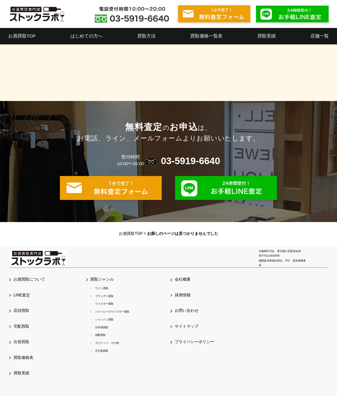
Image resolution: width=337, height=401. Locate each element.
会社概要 (183, 279)
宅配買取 (21, 326)
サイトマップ (186, 326)
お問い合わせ (186, 310)
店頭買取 (21, 310)
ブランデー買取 (104, 296)
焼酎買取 (100, 335)
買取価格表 (23, 357)
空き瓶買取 (101, 350)
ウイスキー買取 (104, 303)
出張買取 (21, 341)
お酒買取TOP (22, 36)
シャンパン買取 (104, 319)
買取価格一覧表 (206, 36)
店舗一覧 (319, 36)
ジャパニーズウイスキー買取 (112, 311)
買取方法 (146, 36)
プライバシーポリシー (194, 341)
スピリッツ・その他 (107, 342)
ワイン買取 (101, 288)
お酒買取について (29, 279)
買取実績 (266, 36)
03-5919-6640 (190, 161)
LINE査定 (21, 295)
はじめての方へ (86, 36)
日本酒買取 (101, 327)
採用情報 (183, 295)
